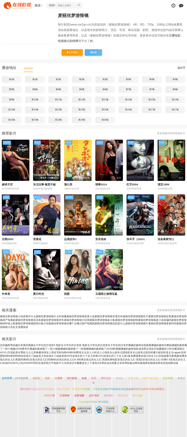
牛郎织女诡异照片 (41, 363)
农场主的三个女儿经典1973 (88, 355)
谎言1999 (163, 184)
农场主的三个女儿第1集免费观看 (122, 355)
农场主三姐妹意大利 (34, 355)
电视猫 (62, 40)
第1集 (12, 79)
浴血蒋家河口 (166, 239)
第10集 (35, 99)
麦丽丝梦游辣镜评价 (52, 319)
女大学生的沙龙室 (97, 345)
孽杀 (160, 363)
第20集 (105, 120)
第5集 (12, 89)
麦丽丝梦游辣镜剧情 (126, 319)
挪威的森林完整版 (161, 345)
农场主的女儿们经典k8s (43, 359)
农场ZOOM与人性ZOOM (17, 363)
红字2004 (132, 184)
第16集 (128, 109)
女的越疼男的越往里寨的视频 (16, 345)
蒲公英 (68, 184)
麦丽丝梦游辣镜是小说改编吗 (154, 319)
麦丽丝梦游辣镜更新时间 (162, 323)
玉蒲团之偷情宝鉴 (106, 293)
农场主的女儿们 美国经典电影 (100, 359)
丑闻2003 (7, 239)
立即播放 (72, 52)
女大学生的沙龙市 (118, 345)
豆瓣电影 (175, 35)
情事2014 (101, 184)
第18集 (11, 120)
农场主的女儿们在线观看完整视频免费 (162, 355)
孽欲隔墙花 (151, 363)
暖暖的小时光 (166, 348)
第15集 (58, 109)
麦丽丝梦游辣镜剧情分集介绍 (32, 323)
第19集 (35, 120)
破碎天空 (7, 184)
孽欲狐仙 (130, 363)
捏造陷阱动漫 (170, 363)
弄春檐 (37, 352)
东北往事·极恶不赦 (44, 184)
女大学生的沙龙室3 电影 (47, 345)
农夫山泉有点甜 (139, 352)
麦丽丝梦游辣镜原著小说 (80, 316)
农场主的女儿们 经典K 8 (156, 359)
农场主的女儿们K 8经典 (70, 359)
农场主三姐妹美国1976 (59, 355)
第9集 (12, 99)
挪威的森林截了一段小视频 (45, 348)
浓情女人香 (47, 352)
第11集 (58, 99)
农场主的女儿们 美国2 (130, 359)
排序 (181, 67)
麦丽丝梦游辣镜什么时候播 (51, 316)
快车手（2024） (136, 239)
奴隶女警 (18, 352)
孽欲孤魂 (140, 363)
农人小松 (92, 352)
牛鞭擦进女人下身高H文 (88, 363)
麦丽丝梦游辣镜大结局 (76, 319)
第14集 (11, 109)
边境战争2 (70, 239)
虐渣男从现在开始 (149, 348)
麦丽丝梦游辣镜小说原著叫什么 (18, 316)
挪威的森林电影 (130, 348)
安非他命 (100, 239)
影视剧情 (168, 378)
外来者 (6, 293)
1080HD (28, 68)
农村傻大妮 (154, 352)
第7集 (128, 89)
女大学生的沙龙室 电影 (74, 345)
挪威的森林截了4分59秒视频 (104, 348)
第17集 (151, 109)
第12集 (105, 99)
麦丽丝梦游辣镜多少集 (102, 319)
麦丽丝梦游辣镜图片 (136, 323)
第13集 (151, 99)
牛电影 (55, 363)
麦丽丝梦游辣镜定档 (159, 316)
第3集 (128, 79)
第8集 (175, 89)
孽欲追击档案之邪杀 (113, 363)
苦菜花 (37, 239)
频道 (38, 5)
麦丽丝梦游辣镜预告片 (135, 316)
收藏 (93, 52)
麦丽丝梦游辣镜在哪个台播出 (65, 323)
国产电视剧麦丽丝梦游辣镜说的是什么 (103, 323)
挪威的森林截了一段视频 (74, 348)
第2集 (82, 79)
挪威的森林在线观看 (139, 345)
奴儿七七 (28, 352)
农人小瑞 (102, 352)
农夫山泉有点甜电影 (118, 352)
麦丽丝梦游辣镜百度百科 (109, 316)
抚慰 (67, 293)
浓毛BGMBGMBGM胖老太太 (70, 352)
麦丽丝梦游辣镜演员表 (28, 319)
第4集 (152, 79)
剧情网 (74, 40)
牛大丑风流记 (66, 363)
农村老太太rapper (171, 352)
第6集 (35, 89)
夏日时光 (38, 293)
